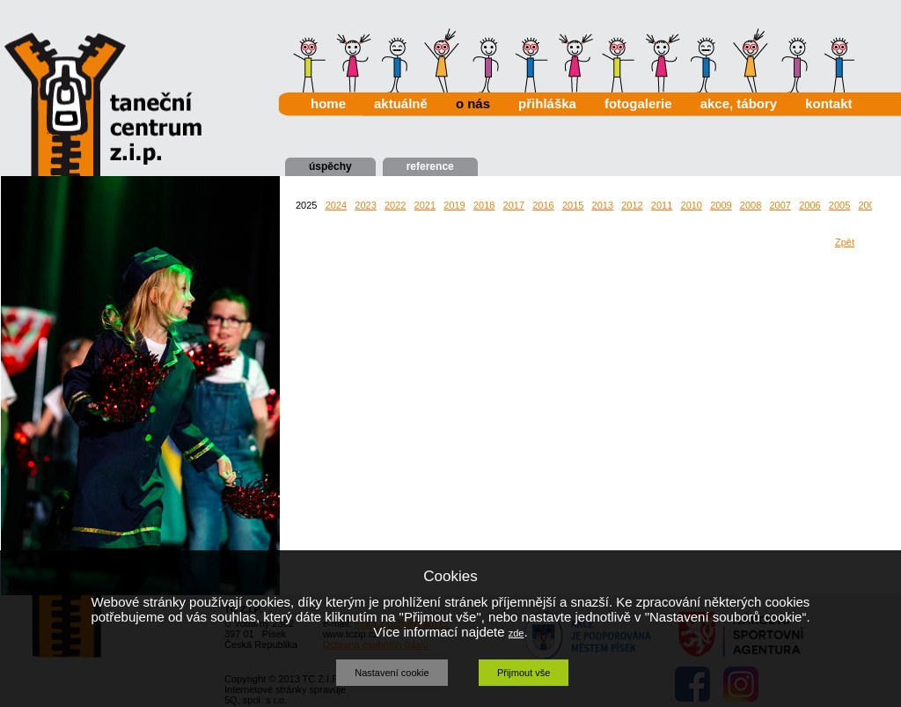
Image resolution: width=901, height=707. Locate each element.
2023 (365, 205)
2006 (809, 205)
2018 (483, 205)
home (328, 103)
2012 (631, 205)
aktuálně (401, 103)
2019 (454, 205)
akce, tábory (739, 103)
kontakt (828, 103)
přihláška (547, 103)
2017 (513, 205)
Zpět (844, 242)
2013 (602, 205)
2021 (425, 205)
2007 (779, 205)
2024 (336, 205)
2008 (750, 205)
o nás (473, 103)
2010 (691, 205)
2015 (572, 205)
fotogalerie (638, 103)
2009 (720, 205)
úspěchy (330, 166)
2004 (868, 205)
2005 (839, 205)
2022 (395, 205)
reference (430, 166)
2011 (661, 205)
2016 (542, 205)
